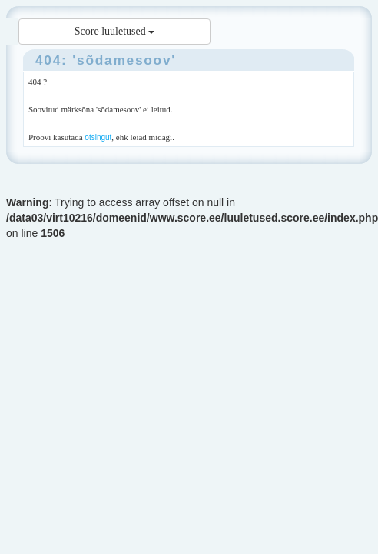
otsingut (98, 137)
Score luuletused (114, 31)
